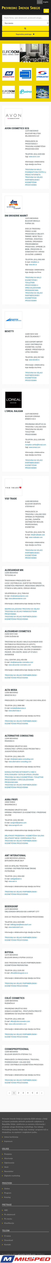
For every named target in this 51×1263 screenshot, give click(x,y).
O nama (7, 1236)
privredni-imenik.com (26, 1254)
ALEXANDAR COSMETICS (18, 631)
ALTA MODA (11, 689)
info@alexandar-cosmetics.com (21, 662)
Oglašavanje (9, 1162)
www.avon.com (34, 157)
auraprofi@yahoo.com (18, 823)
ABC (6, 1210)
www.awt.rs (12, 881)
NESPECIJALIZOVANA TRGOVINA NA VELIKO (22, 609)
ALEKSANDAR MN (14, 570)
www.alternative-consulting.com (19, 762)
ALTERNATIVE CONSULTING (19, 735)
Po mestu (8, 1219)
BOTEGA (9, 952)
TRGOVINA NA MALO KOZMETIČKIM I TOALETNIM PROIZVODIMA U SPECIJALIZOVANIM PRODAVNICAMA (24, 779)
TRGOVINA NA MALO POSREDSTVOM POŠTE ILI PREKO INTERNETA (35, 172)
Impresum (8, 1141)
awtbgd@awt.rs (16, 879)
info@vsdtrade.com (38, 535)
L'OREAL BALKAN (14, 411)
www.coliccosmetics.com (17, 1024)
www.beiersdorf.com (15, 927)
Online (7, 1188)
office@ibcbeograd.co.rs (19, 973)
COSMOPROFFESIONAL (17, 1049)
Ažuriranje (8, 1158)
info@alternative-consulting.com (22, 759)
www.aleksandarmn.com (17, 598)
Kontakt (7, 1244)
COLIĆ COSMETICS (14, 998)
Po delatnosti (9, 1214)
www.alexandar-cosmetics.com (19, 665)
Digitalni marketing (12, 1175)
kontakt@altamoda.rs (18, 708)
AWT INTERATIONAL (15, 855)
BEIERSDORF (11, 906)
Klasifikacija (9, 1223)
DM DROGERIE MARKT (16, 215)
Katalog (7, 1197)
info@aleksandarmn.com (19, 596)
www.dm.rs (33, 265)
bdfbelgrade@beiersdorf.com (20, 925)
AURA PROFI (11, 799)
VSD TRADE (11, 498)
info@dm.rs (35, 262)
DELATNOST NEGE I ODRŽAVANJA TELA (20, 838)
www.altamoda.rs (14, 711)
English (45, 2)
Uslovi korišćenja (11, 1137)
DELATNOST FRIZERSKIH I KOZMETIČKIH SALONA (24, 836)
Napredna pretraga (25, 34)
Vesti (6, 1167)
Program (7, 1193)
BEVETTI (9, 331)
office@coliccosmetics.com (20, 1021)
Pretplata (8, 1154)
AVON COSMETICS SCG (17, 128)
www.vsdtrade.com (36, 537)
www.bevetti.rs (34, 360)
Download (8, 1240)
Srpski (40, 2)
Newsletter (8, 1171)
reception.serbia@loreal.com (35, 445)
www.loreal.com (34, 447)
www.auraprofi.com (15, 825)
